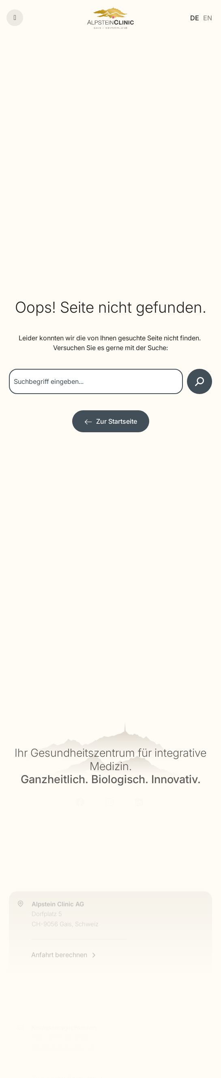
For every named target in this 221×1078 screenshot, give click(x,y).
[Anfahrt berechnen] (64, 976)
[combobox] (96, 381)
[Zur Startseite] (110, 421)
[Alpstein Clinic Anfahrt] (110, 936)
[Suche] (199, 381)
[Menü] (14, 17)
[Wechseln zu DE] (194, 17)
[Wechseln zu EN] (207, 17)
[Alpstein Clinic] (110, 17)
